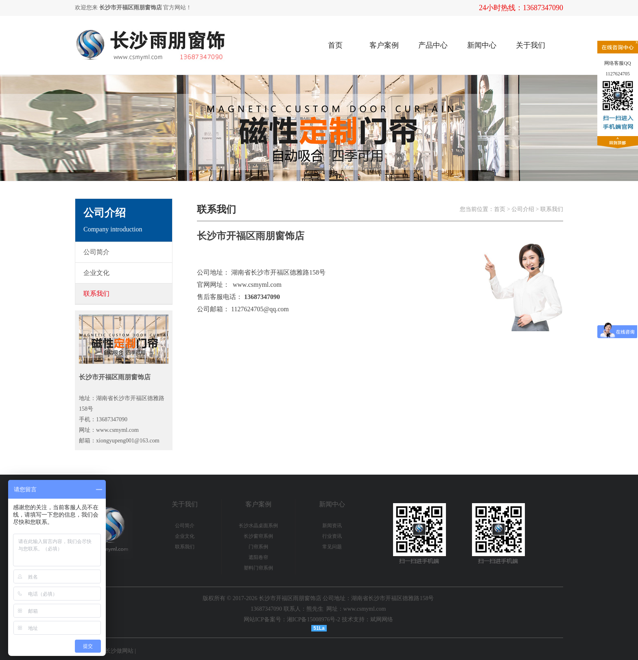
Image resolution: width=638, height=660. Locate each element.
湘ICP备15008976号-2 (313, 619)
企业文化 (184, 536)
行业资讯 (332, 536)
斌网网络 (381, 619)
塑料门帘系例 (258, 568)
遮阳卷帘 (258, 557)
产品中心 (433, 45)
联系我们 (184, 547)
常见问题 (332, 547)
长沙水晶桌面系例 (258, 525)
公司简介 (184, 525)
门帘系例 (258, 547)
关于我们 (530, 45)
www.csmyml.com (257, 284)
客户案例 (384, 45)
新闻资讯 (332, 525)
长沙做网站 (119, 651)
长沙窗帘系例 (258, 536)
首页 (335, 45)
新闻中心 (481, 45)
